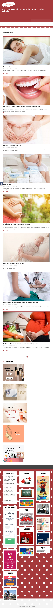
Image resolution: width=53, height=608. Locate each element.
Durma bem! (6, 67)
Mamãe (16, 23)
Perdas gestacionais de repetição (12, 145)
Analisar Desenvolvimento (10, 541)
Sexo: (6, 524)
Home (3, 23)
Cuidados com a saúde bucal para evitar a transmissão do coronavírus (21, 106)
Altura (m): (11, 532)
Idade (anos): (11, 525)
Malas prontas (7, 185)
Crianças (28, 23)
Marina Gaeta (15, 68)
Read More (5, 73)
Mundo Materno (37, 23)
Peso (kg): (7, 531)
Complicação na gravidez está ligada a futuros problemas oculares (20, 303)
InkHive (27, 606)
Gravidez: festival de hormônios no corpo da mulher (16, 224)
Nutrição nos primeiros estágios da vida (13, 263)
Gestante (9, 23)
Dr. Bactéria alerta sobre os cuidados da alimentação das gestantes (21, 344)
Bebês (21, 23)
